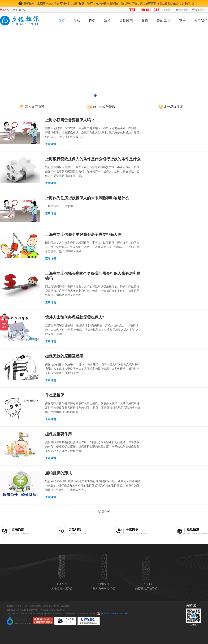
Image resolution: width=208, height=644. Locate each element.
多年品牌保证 (173, 107)
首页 (61, 20)
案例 (144, 20)
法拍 (107, 20)
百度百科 (167, 10)
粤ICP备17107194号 (86, 613)
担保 (92, 20)
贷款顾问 (126, 20)
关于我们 (201, 20)
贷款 (76, 20)
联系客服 (199, 10)
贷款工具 (164, 20)
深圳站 (22, 9)
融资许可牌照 (34, 107)
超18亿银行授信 (104, 107)
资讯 (182, 20)
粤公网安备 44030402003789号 (114, 613)
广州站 (14, 9)
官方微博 (183, 10)
